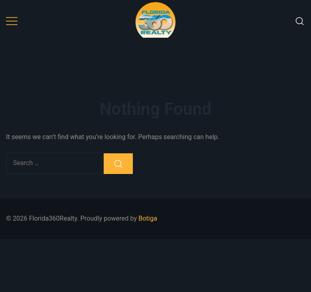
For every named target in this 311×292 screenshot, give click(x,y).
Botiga (147, 218)
